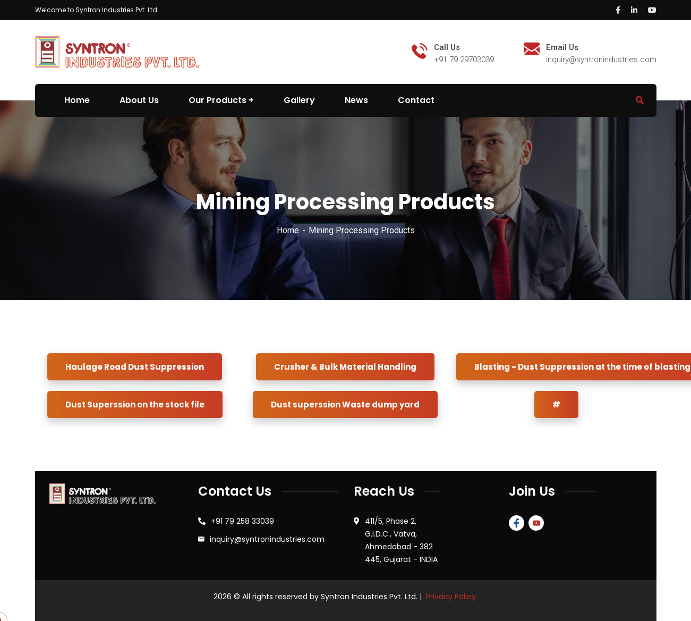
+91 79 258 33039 (242, 521)
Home (288, 230)
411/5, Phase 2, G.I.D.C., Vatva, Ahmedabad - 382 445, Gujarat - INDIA (401, 540)
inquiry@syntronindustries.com (267, 539)
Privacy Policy (451, 596)
